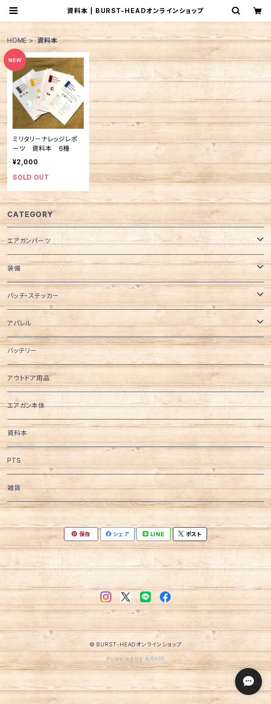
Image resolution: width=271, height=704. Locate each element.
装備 (14, 268)
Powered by (135, 658)
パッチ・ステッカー (33, 295)
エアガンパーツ (29, 240)
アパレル (19, 323)
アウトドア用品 (28, 378)
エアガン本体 (26, 405)
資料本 (17, 433)
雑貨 (14, 488)
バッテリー (22, 350)
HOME (17, 40)
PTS (14, 460)
